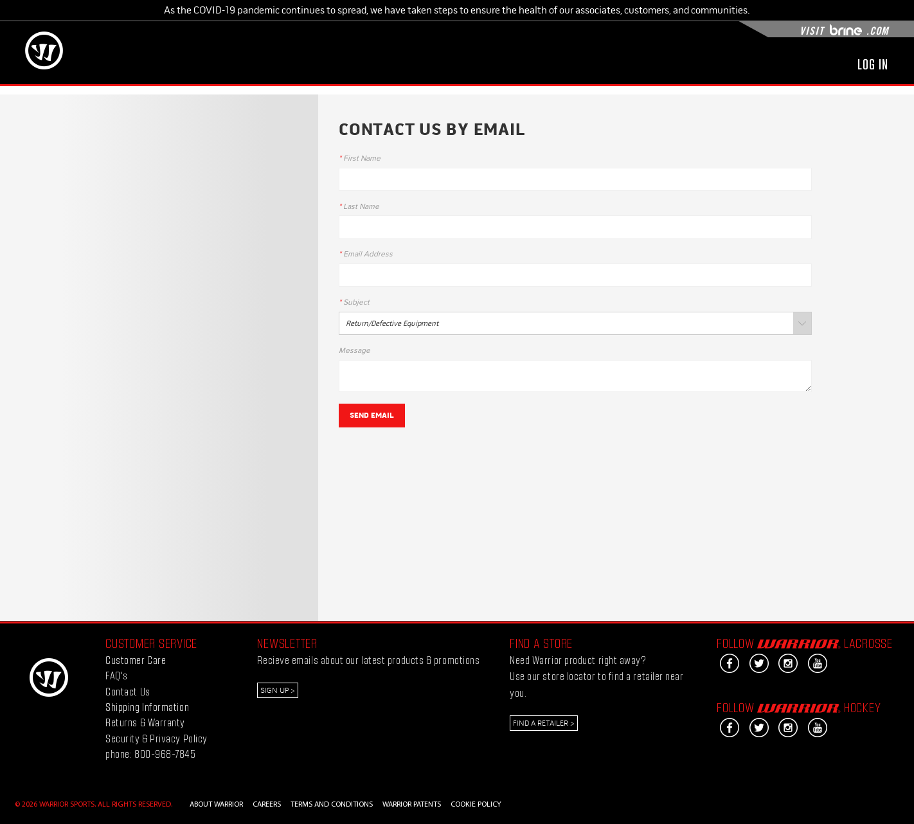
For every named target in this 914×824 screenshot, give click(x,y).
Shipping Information (147, 707)
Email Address (366, 254)
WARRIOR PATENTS (411, 805)
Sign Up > (277, 690)
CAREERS (267, 805)
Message (354, 351)
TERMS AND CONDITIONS (332, 805)
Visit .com (844, 30)
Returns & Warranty (145, 722)
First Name (360, 159)
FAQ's (116, 675)
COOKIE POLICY (476, 805)
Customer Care (135, 660)
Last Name (359, 207)
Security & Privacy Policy (156, 738)
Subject (354, 303)
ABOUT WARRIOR (216, 805)
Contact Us (127, 691)
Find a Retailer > (544, 723)
